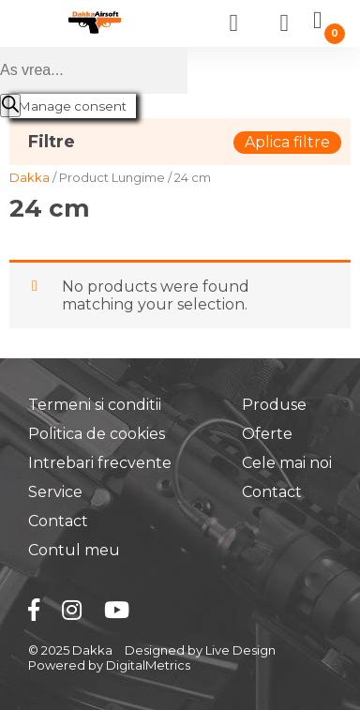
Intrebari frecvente (100, 463)
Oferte (267, 434)
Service (55, 492)
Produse (274, 405)
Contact (58, 521)
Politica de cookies (96, 434)
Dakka (29, 177)
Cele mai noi (287, 463)
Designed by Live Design (200, 649)
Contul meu (74, 550)
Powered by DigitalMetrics (109, 664)
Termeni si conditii (94, 405)
